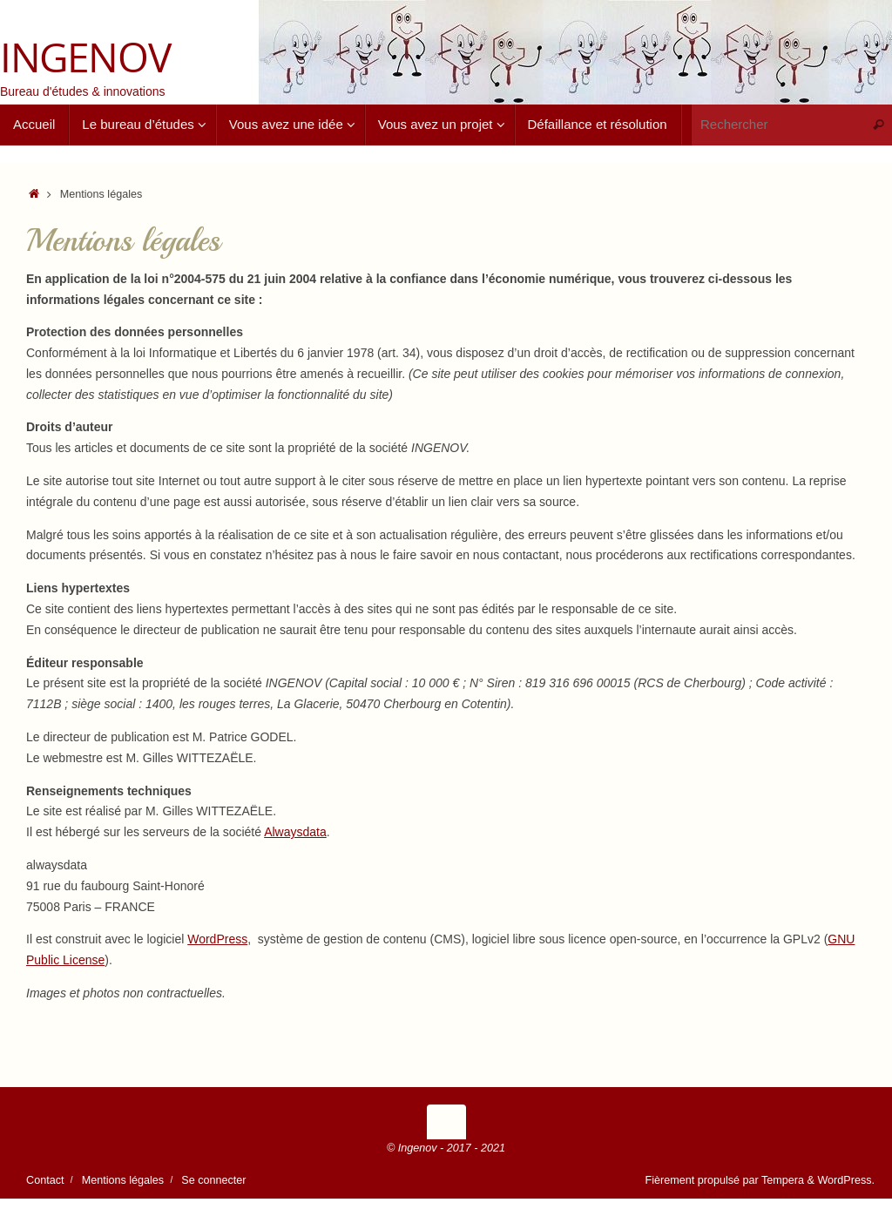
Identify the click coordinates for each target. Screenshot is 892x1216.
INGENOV (85, 57)
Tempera (782, 1180)
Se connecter (213, 1180)
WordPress (217, 939)
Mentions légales (123, 1180)
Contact (45, 1180)
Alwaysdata (295, 832)
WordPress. (846, 1180)
